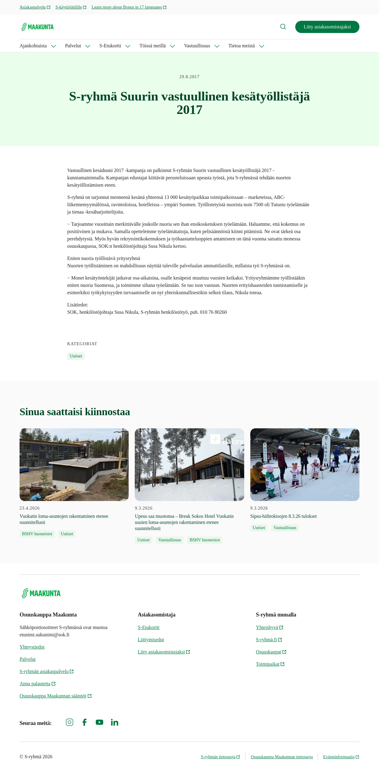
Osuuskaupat (271, 651)
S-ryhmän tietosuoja (220, 757)
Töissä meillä (152, 45)
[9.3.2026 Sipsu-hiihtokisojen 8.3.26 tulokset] (304, 480)
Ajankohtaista (33, 45)
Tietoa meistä (242, 45)
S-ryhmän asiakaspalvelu (47, 671)
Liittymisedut (151, 639)
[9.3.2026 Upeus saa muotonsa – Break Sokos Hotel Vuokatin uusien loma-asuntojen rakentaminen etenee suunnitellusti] (189, 486)
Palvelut (73, 45)
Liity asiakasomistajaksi (327, 26)
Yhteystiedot (32, 646)
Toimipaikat (270, 664)
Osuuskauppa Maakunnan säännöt (56, 695)
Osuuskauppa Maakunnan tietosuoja (282, 757)
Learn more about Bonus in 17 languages (129, 7)
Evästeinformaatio (341, 757)
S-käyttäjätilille (71, 7)
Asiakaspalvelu (35, 7)
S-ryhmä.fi (269, 639)
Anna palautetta (38, 683)
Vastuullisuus (197, 45)
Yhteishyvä (270, 627)
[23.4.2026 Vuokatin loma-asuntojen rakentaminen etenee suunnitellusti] (74, 483)
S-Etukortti (110, 45)
